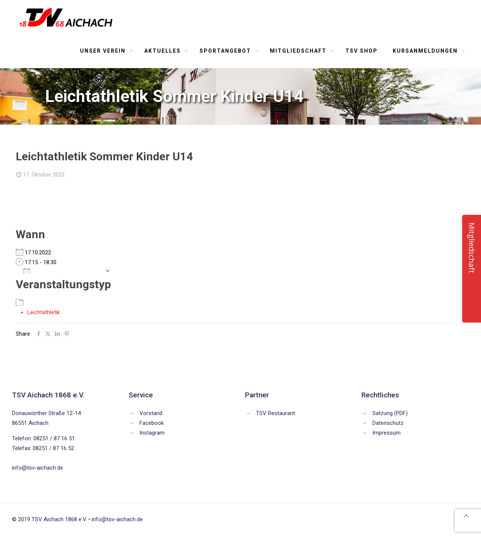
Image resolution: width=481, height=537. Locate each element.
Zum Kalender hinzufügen (62, 270)
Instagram (152, 432)
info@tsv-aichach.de (37, 467)
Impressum (386, 432)
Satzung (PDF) (390, 413)
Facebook (151, 423)
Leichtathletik (43, 312)
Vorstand (150, 413)
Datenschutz (388, 423)
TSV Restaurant (275, 413)
